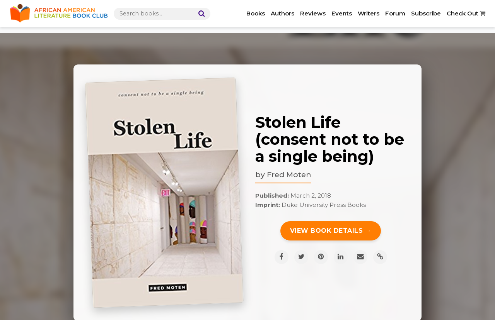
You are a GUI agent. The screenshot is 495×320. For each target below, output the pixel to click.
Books (255, 13)
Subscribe (426, 13)
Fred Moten (289, 174)
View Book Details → (331, 230)
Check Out (466, 13)
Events (341, 13)
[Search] (200, 14)
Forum (395, 13)
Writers (368, 13)
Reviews (313, 13)
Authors (282, 13)
